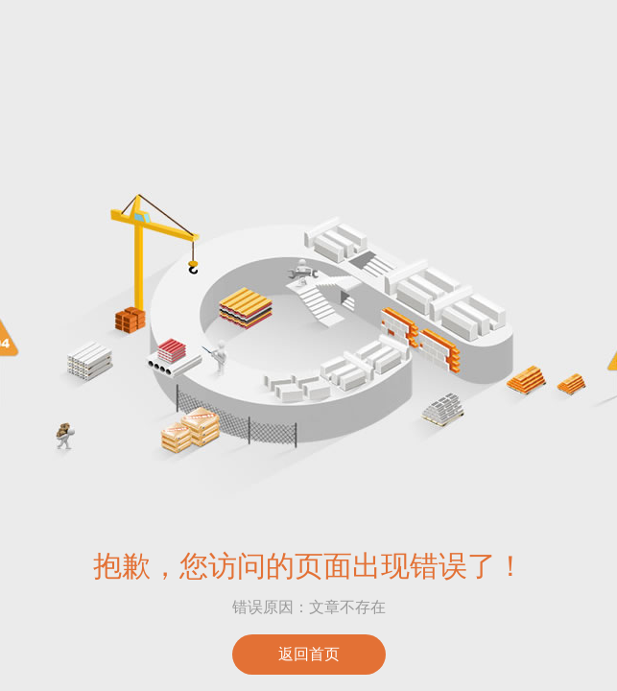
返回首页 (309, 654)
